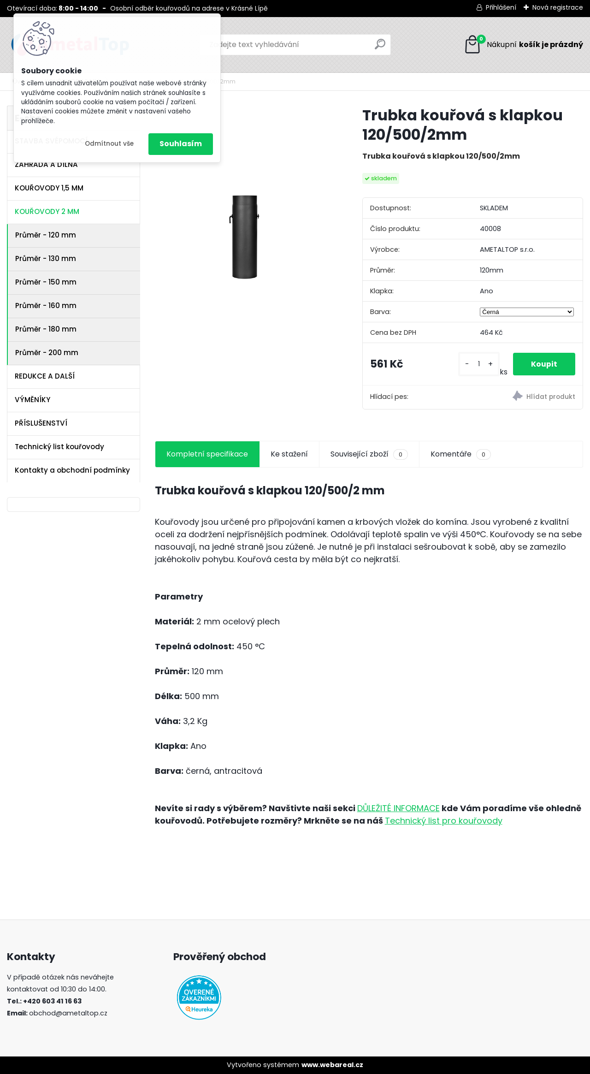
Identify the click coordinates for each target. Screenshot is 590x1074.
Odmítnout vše (109, 143)
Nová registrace (557, 7)
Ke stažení (289, 454)
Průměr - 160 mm (46, 305)
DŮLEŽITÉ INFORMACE (398, 808)
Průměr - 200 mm (46, 352)
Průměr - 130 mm (45, 258)
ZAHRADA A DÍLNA (46, 164)
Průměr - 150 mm (46, 282)
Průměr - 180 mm (46, 329)
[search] (380, 48)
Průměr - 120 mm (45, 235)
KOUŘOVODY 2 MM (47, 211)
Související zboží (369, 454)
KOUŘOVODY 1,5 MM (49, 188)
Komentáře (461, 454)
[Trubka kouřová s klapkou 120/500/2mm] (244, 195)
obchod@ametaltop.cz (68, 1013)
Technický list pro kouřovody (443, 820)
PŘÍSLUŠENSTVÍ (41, 423)
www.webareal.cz (332, 1064)
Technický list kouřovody (59, 446)
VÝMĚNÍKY (32, 399)
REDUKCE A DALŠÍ (45, 376)
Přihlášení (501, 7)
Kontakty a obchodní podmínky (72, 470)
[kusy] (478, 364)
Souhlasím (180, 143)
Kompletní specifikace (207, 454)
